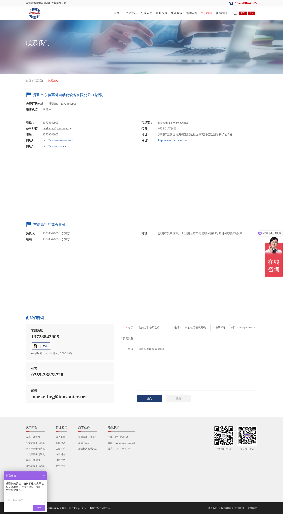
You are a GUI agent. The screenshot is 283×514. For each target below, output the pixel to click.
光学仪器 (60, 466)
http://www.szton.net (55, 146)
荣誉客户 (252, 508)
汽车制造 (60, 454)
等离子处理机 (33, 460)
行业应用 (146, 13)
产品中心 (131, 13)
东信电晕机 (84, 442)
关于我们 (206, 13)
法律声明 (239, 508)
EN (251, 13)
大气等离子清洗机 (35, 454)
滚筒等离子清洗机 (35, 448)
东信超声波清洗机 (87, 448)
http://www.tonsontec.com (58, 140)
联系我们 (221, 13)
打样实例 (191, 13)
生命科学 (60, 448)
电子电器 (60, 437)
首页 (116, 13)
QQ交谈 (43, 346)
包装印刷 (60, 442)
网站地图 (226, 508)
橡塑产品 (60, 460)
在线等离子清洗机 (35, 466)
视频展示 (176, 13)
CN (243, 13)
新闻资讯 (161, 13)
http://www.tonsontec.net (172, 140)
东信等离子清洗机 (87, 437)
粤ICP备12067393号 (101, 508)
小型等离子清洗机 (35, 442)
